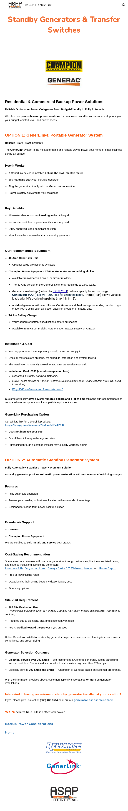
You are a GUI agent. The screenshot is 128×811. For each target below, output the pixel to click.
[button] (4, 5)
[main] (64, 25)
